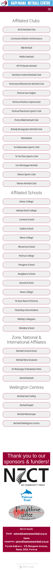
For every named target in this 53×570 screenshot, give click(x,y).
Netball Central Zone (26, 351)
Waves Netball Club (26, 183)
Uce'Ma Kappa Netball (26, 165)
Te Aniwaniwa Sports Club (26, 147)
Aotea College (26, 201)
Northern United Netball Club (26, 75)
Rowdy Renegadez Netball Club (26, 129)
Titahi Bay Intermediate (26, 310)
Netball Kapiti (26, 405)
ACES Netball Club (26, 29)
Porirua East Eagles (26, 93)
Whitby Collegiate (26, 319)
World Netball (26, 378)
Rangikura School (26, 274)
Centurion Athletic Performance (26, 38)
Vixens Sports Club (26, 174)
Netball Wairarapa (26, 414)
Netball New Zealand (26, 360)
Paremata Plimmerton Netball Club (26, 84)
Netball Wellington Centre (26, 423)
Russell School (26, 283)
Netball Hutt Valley (26, 396)
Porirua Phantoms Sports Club (26, 111)
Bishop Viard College (26, 210)
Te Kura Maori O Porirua (26, 301)
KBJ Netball (26, 48)
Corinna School (26, 219)
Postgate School (26, 265)
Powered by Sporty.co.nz (27, 564)
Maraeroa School (26, 247)
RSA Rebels (26, 138)
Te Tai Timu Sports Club (26, 156)
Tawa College (26, 292)
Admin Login (26, 567)
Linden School (26, 228)
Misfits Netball (27, 57)
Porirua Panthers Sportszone (26, 102)
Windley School (26, 328)
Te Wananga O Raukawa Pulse (26, 369)
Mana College (26, 237)
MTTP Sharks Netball (27, 66)
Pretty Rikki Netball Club (26, 120)
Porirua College (26, 256)
